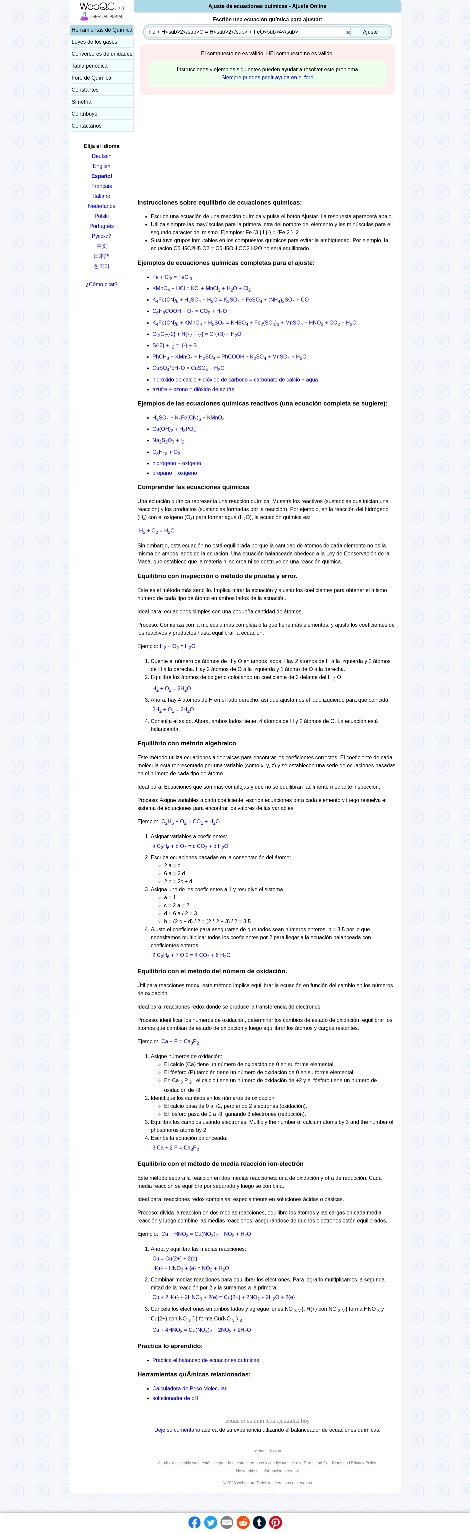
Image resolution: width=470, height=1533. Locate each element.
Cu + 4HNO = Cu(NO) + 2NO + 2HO (201, 1330)
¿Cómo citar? (102, 284)
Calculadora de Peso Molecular (189, 1388)
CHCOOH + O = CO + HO (189, 311)
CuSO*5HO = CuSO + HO (188, 368)
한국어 (102, 266)
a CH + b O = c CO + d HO (190, 846)
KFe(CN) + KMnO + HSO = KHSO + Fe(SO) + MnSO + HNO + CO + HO (254, 323)
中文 (101, 246)
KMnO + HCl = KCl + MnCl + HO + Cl (201, 288)
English (101, 166)
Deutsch (102, 156)
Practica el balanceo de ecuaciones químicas (205, 1360)
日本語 (102, 256)
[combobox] (267, 32)
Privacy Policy (363, 1463)
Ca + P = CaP (180, 1041)
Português (102, 226)
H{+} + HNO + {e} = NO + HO (190, 1268)
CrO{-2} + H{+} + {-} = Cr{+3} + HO (196, 334)
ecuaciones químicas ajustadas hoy (267, 1421)
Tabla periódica (90, 66)
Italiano (101, 196)
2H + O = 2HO (173, 709)
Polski (102, 216)
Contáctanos (87, 126)
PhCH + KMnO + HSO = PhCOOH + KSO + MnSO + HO (229, 357)
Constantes (85, 90)
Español (101, 176)
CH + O (166, 452)
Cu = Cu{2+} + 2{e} (174, 1258)
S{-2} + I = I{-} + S (174, 345)
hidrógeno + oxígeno (176, 463)
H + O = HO (157, 530)
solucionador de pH (175, 1398)
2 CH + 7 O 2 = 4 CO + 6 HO (191, 955)
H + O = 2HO (171, 688)
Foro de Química (91, 78)
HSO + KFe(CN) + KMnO (188, 417)
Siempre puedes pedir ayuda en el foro (267, 77)
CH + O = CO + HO (190, 821)
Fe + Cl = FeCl (172, 277)
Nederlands (101, 206)
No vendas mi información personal (267, 1471)
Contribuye (84, 114)
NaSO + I (168, 440)
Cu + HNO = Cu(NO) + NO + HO (206, 1234)
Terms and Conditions (323, 1463)
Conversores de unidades (102, 54)
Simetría (82, 102)
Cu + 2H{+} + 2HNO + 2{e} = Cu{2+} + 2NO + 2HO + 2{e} (223, 1297)
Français (101, 186)
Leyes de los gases (94, 42)
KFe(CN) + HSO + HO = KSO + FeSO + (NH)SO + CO (230, 300)
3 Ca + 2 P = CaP (175, 1147)
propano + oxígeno (174, 473)
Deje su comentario (177, 1430)
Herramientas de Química (102, 30)
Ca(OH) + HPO (174, 429)
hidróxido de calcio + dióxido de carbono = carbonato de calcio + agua (235, 380)
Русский (101, 236)
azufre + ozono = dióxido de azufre (193, 389)
